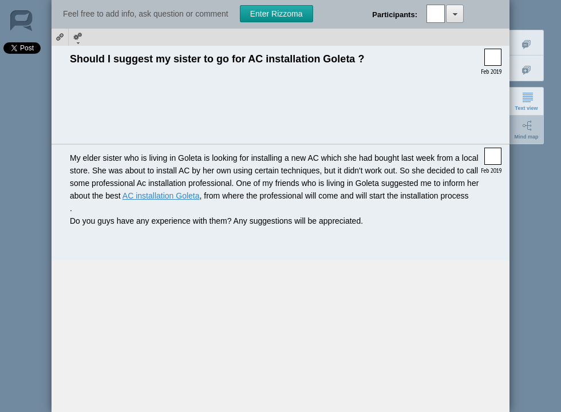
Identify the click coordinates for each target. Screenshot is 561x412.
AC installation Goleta (161, 195)
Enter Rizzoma (276, 13)
